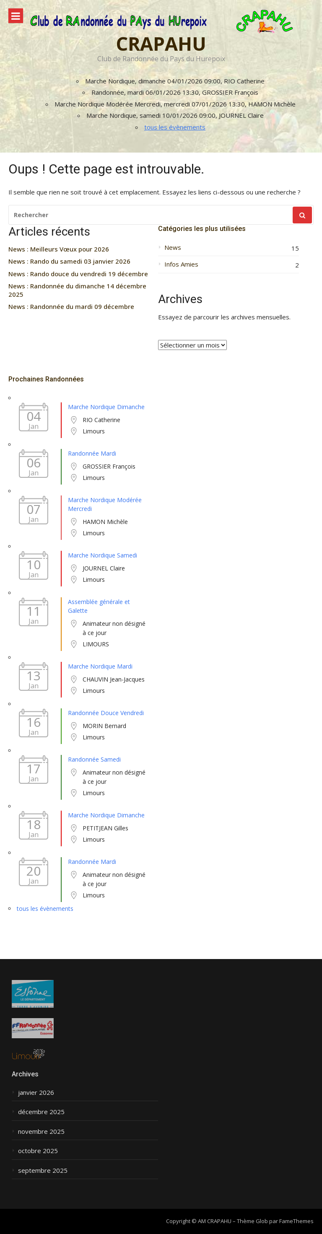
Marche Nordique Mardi (100, 666)
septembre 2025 (43, 1170)
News (172, 247)
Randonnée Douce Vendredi (106, 713)
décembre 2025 (41, 1112)
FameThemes (296, 1221)
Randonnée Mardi (92, 453)
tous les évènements (174, 127)
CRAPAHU (161, 43)
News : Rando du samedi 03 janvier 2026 (69, 261)
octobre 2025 (38, 1151)
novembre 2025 (41, 1131)
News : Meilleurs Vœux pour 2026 (58, 249)
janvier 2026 (36, 1093)
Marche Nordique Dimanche (106, 407)
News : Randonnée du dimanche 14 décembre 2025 (77, 290)
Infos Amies (181, 264)
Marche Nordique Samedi (102, 555)
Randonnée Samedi (94, 759)
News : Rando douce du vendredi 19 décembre (78, 274)
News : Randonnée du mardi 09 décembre (71, 307)
